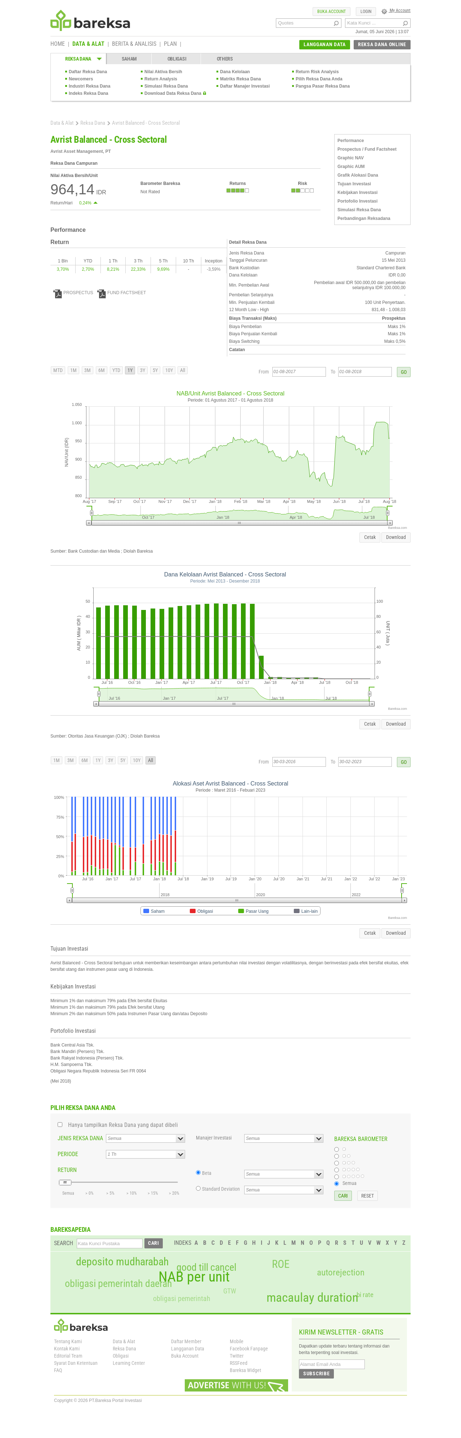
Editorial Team (68, 1356)
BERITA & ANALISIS (134, 44)
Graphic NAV (350, 157)
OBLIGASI (177, 59)
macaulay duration (312, 1297)
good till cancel (206, 1267)
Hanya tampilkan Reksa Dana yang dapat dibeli (123, 1124)
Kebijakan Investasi (357, 192)
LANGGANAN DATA (325, 44)
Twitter (236, 1356)
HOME (57, 44)
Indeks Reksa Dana (88, 93)
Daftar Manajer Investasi (245, 86)
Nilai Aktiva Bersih (163, 71)
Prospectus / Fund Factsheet (367, 149)
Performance (350, 140)
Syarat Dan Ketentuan (76, 1363)
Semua (350, 1183)
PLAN (170, 44)
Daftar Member (186, 1341)
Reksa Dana (92, 123)
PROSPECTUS (73, 292)
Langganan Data (187, 1348)
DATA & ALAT (88, 44)
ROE (281, 1264)
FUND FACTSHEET (121, 292)
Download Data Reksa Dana (172, 93)
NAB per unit (194, 1277)
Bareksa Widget (245, 1370)
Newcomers (81, 78)
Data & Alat (61, 123)
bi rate (365, 1294)
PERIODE (68, 1154)
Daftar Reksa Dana (88, 71)
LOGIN (366, 11)
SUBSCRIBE (316, 1373)
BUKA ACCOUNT (331, 11)
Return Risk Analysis (317, 71)
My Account (396, 10)
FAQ (58, 1370)
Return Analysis (160, 78)
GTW (229, 1291)
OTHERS (225, 59)
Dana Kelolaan (235, 71)
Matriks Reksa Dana (240, 78)
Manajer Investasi (214, 1138)
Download (396, 537)
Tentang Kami (68, 1341)
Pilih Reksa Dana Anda (319, 78)
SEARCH (63, 1243)
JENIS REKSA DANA (80, 1138)
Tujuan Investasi (354, 183)
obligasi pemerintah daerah (118, 1284)
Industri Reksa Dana (89, 86)
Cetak (370, 537)
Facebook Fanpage (249, 1348)
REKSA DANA (78, 59)
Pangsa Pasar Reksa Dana (323, 86)
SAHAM (129, 59)
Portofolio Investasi (357, 201)
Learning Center (129, 1363)
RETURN (67, 1170)
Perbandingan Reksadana (363, 218)
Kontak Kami (67, 1348)
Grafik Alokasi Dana (357, 175)
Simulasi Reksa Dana (166, 86)
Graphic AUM (351, 166)
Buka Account (184, 1356)
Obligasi (121, 1356)
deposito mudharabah (122, 1261)
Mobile (236, 1341)
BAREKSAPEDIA (70, 1229)
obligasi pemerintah (181, 1298)
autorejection (340, 1272)
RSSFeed (238, 1363)
